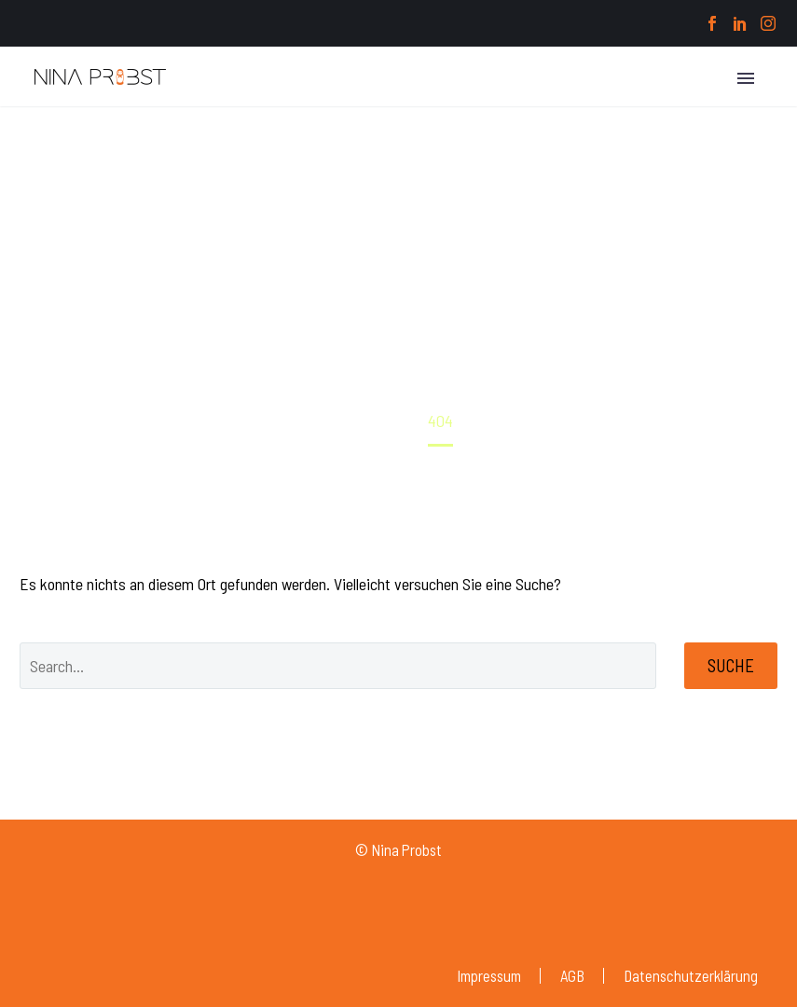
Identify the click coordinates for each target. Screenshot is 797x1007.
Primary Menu (745, 78)
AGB (572, 976)
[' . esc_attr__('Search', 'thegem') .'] (338, 665)
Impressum (489, 976)
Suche (731, 665)
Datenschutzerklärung (691, 976)
